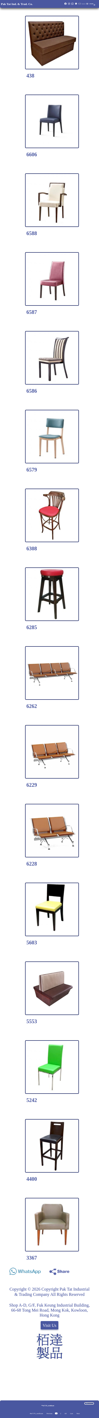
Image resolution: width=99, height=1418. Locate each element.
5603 (31, 942)
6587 (31, 312)
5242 (31, 1100)
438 (30, 76)
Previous (49, 1413)
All (65, 1413)
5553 (31, 1021)
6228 (31, 864)
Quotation (84, 3)
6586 (31, 391)
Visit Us (49, 1325)
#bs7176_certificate (36, 1413)
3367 (31, 1258)
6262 (31, 706)
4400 (31, 1179)
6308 (31, 548)
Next (78, 1413)
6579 (31, 470)
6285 (31, 627)
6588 (31, 233)
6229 (31, 785)
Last (71, 1413)
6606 (31, 154)
